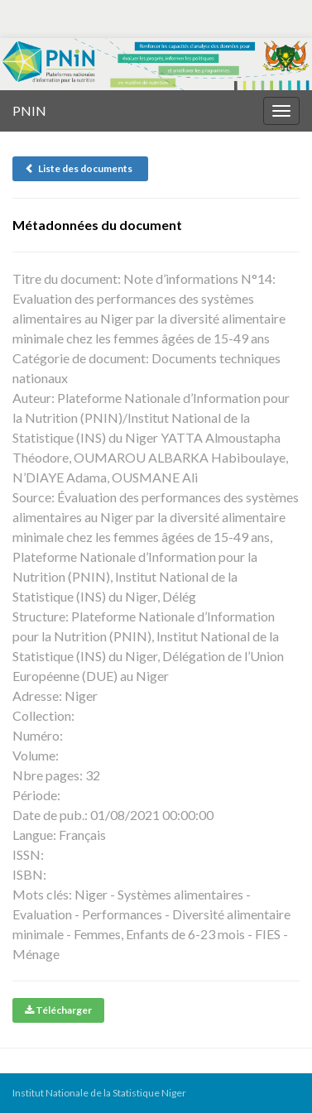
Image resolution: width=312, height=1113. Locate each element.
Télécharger (58, 1010)
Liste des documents (80, 168)
